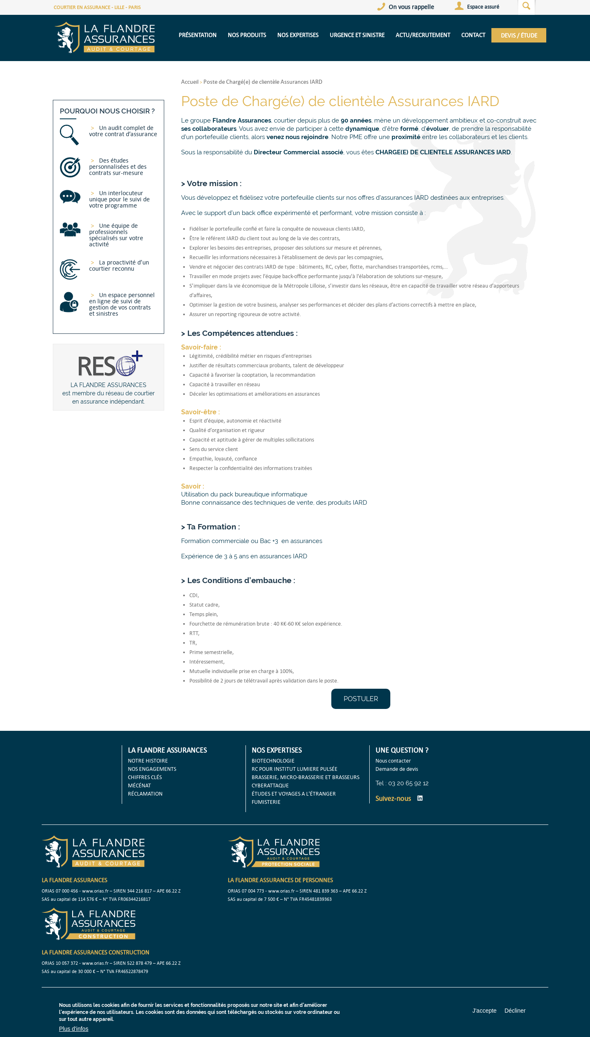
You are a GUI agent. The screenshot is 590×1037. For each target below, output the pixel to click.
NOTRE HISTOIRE (148, 760)
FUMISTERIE (266, 801)
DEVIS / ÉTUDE (519, 35)
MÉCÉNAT (139, 785)
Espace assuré (483, 6)
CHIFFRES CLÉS (145, 777)
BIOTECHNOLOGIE (273, 760)
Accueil (189, 81)
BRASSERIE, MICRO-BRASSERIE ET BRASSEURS (305, 777)
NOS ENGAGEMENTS (152, 768)
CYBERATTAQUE (270, 785)
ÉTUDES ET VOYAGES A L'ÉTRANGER (294, 793)
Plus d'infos (73, 1029)
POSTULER (361, 699)
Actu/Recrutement (423, 34)
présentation (198, 34)
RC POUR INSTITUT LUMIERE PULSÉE (294, 768)
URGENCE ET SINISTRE (357, 34)
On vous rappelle (411, 6)
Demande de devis (396, 768)
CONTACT (473, 34)
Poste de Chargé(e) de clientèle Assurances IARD (262, 81)
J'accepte (484, 1010)
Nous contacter (393, 760)
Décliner (515, 1010)
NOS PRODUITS (247, 34)
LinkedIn (420, 798)
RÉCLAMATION (145, 793)
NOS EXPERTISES (298, 34)
